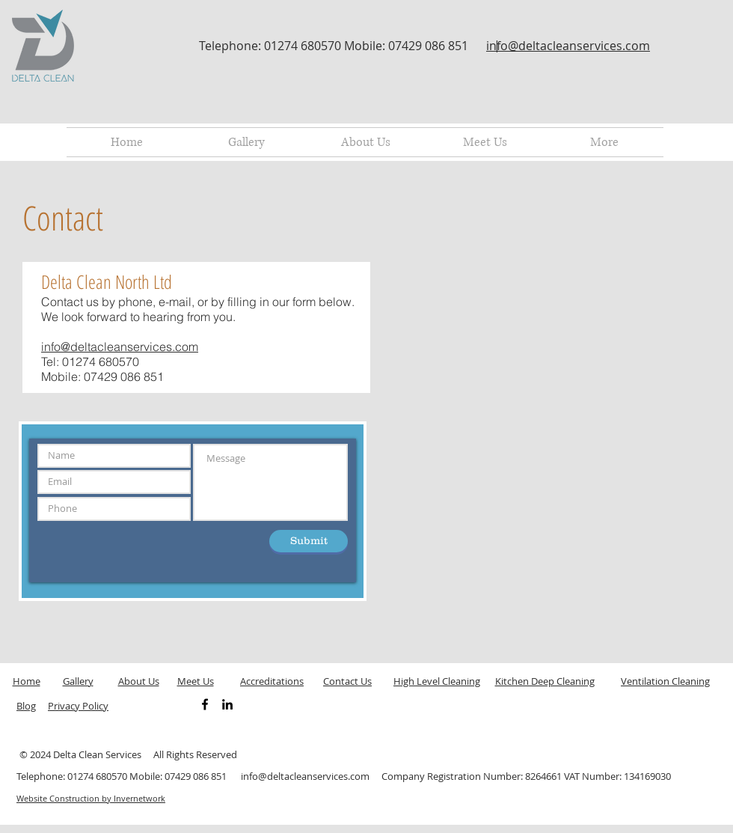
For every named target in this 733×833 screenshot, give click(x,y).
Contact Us (347, 681)
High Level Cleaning (436, 681)
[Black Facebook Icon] (204, 704)
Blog (26, 706)
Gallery (78, 681)
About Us (138, 681)
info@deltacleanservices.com (568, 45)
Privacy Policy (78, 706)
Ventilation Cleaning (665, 681)
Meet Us (195, 681)
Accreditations (272, 681)
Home (26, 681)
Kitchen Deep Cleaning (545, 681)
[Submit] (308, 541)
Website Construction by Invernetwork (90, 798)
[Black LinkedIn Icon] (227, 704)
